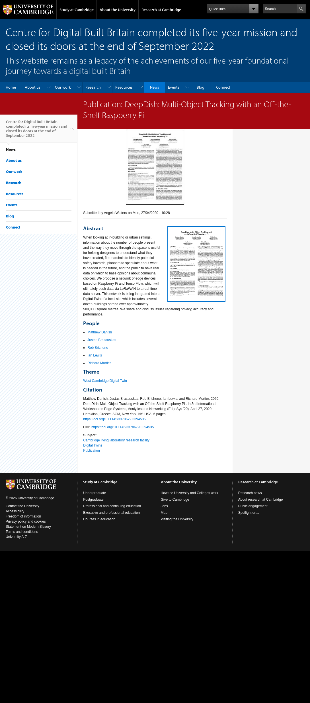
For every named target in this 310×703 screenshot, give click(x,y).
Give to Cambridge (175, 500)
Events (173, 87)
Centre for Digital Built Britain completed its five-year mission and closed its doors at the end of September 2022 (36, 130)
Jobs (164, 506)
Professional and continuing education (112, 506)
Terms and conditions (22, 532)
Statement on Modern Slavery (28, 527)
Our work (63, 87)
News (154, 87)
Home (11, 87)
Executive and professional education (111, 513)
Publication (91, 451)
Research (93, 87)
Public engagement (253, 506)
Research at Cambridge (161, 9)
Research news (250, 493)
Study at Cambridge (76, 9)
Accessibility (15, 511)
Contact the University (22, 506)
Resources (124, 87)
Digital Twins (92, 445)
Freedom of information (23, 516)
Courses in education (99, 519)
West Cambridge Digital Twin (105, 381)
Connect (223, 87)
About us (32, 87)
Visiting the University (177, 519)
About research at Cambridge (260, 500)
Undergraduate (94, 493)
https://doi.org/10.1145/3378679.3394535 (114, 419)
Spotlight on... (248, 513)
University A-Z (16, 537)
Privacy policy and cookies (26, 521)
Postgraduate (93, 500)
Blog (200, 87)
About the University (118, 9)
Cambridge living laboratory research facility (116, 440)
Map (164, 513)
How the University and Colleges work (189, 493)
